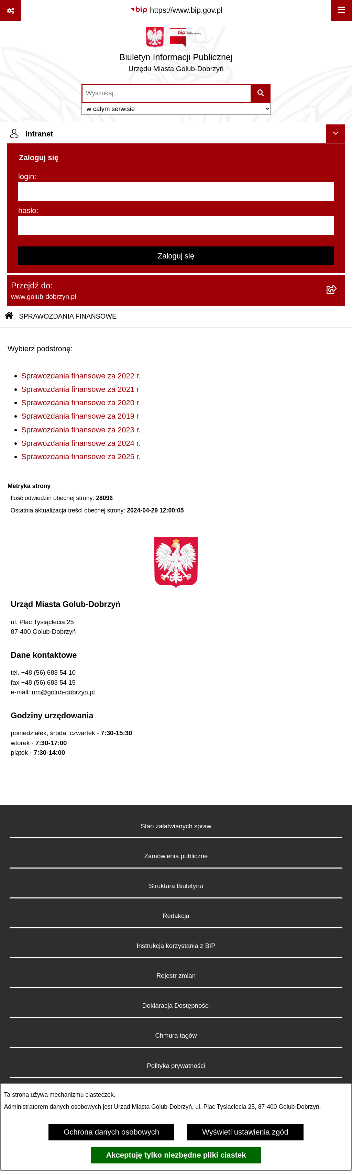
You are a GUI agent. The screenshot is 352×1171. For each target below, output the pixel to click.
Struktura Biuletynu (176, 886)
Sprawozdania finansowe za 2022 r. (81, 376)
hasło (27, 210)
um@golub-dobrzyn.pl (63, 692)
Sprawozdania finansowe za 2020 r (80, 402)
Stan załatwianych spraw (176, 826)
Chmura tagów (176, 1035)
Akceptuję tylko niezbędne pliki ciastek (176, 1155)
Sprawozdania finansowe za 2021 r (80, 389)
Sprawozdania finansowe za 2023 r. (81, 430)
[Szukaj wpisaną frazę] (261, 93)
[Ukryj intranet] (335, 133)
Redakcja (176, 915)
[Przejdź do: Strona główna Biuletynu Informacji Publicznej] (8, 316)
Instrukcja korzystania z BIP (176, 945)
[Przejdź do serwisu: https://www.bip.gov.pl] (176, 10)
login (26, 176)
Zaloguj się (176, 256)
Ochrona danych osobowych (111, 1132)
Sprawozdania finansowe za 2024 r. (81, 443)
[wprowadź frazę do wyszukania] (166, 93)
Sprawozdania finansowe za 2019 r (80, 416)
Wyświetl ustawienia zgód (245, 1132)
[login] (176, 191)
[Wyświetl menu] (341, 10)
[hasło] (176, 225)
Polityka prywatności (176, 1065)
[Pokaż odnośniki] (10, 10)
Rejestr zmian (176, 975)
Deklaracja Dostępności (176, 1005)
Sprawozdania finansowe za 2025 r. (81, 456)
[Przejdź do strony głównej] (175, 52)
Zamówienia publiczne (176, 856)
